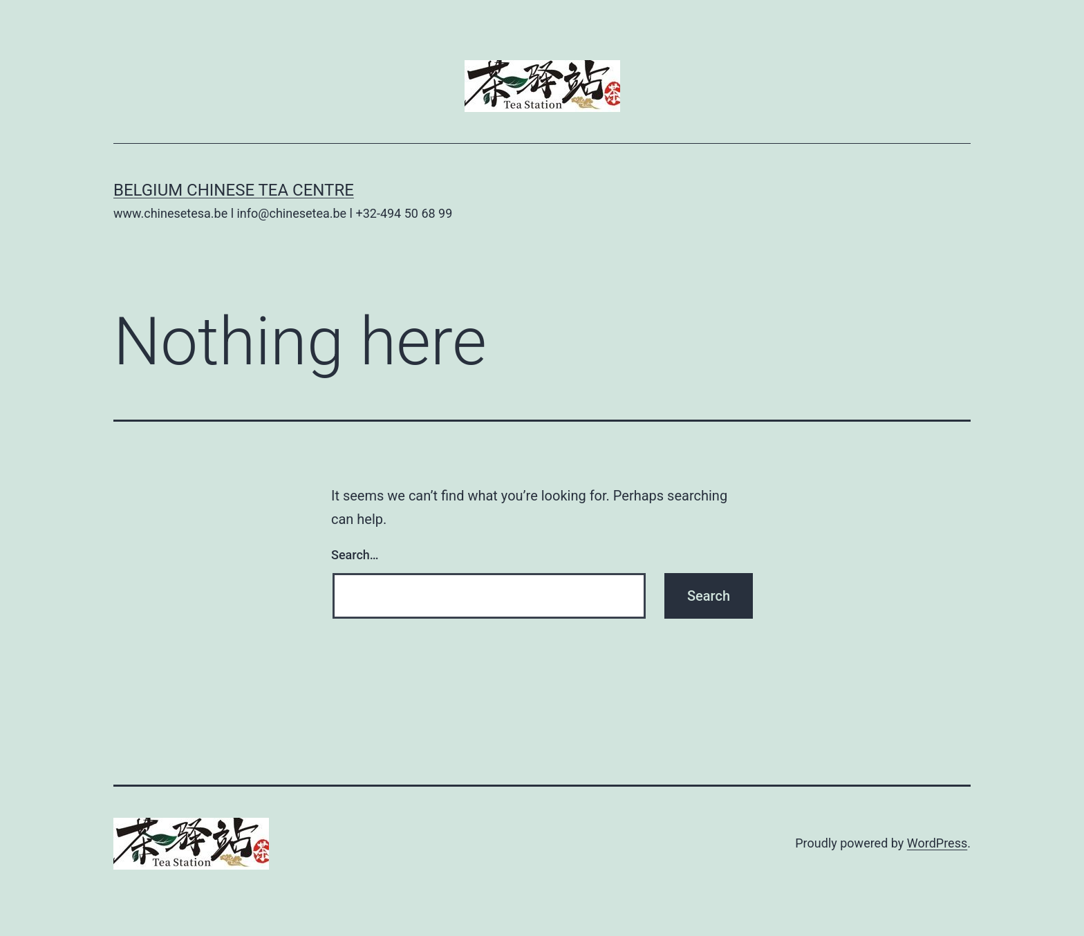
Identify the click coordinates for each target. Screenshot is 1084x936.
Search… (355, 554)
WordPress (937, 843)
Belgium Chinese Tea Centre (233, 190)
